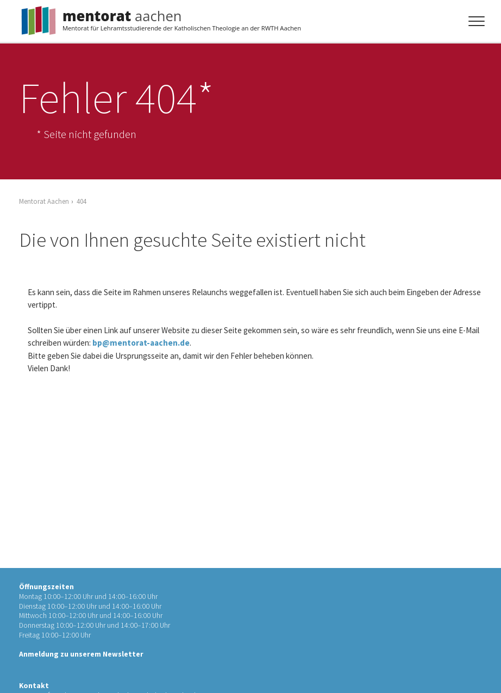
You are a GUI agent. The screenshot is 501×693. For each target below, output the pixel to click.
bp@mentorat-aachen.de (141, 343)
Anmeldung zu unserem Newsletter (81, 654)
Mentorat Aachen (44, 201)
